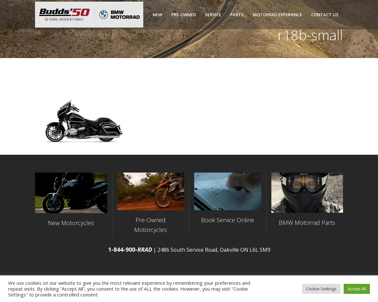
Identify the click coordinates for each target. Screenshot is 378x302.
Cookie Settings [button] (321, 289)
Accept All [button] (357, 289)
